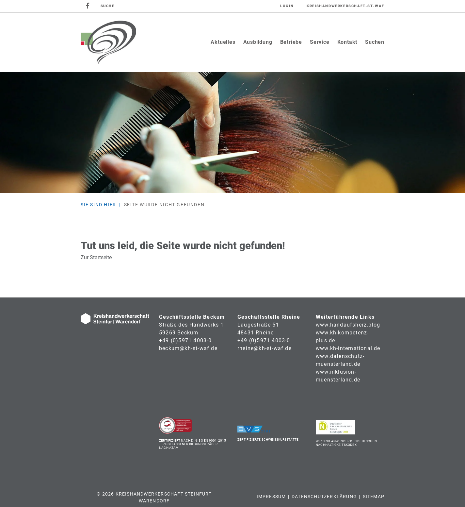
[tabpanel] (232, 132)
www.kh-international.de (348, 348)
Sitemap (373, 496)
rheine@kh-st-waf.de (264, 348)
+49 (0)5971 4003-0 (185, 340)
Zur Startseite (96, 257)
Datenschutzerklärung (324, 496)
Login (287, 6)
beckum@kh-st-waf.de (188, 348)
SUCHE (108, 6)
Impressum (271, 496)
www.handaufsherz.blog (348, 325)
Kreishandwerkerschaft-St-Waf (345, 6)
